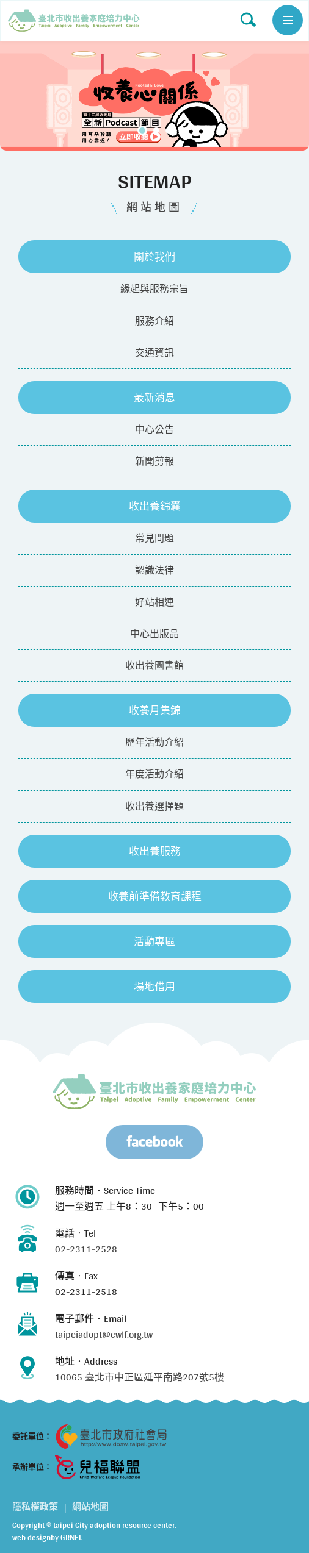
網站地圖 (74, 21)
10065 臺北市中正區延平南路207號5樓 (139, 1377)
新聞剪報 (154, 461)
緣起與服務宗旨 (154, 289)
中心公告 (154, 429)
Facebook (154, 1142)
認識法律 (154, 570)
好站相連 (154, 602)
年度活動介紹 (154, 774)
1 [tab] (142, 130)
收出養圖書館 (154, 665)
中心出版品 (154, 634)
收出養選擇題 (154, 806)
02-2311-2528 (86, 1249)
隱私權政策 (35, 1507)
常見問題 (154, 538)
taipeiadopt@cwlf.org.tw (104, 1334)
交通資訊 (154, 353)
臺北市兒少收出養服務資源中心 (154, 1091)
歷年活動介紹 (154, 742)
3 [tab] (168, 130)
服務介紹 (154, 321)
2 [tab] (156, 130)
